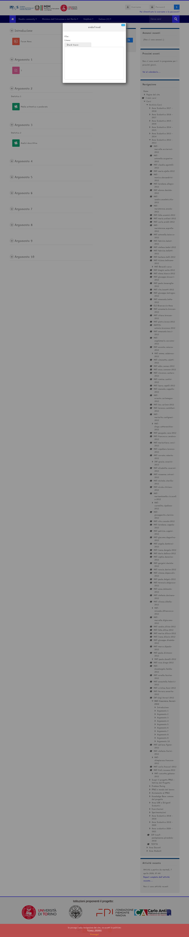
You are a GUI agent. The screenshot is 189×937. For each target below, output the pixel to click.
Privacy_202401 (94, 930)
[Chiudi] (123, 25)
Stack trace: (73, 44)
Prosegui (94, 934)
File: (67, 36)
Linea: (68, 40)
